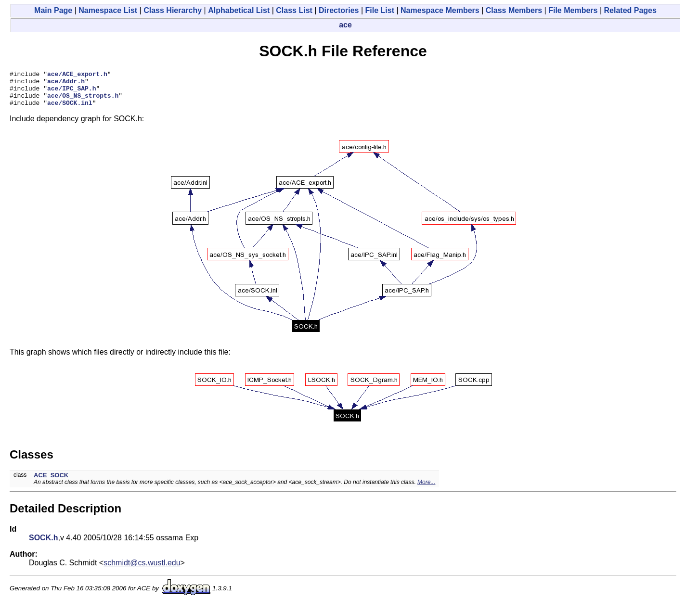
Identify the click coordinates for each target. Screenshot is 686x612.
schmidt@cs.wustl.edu (142, 570)
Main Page (53, 10)
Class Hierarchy (172, 10)
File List (379, 10)
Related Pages (630, 10)
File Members (572, 10)
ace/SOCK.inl (69, 109)
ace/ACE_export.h (77, 75)
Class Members (514, 10)
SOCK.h (43, 545)
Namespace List (107, 10)
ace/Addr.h (66, 83)
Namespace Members (440, 10)
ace (345, 25)
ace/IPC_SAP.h (71, 92)
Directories (339, 10)
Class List (294, 10)
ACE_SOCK (51, 482)
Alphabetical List (239, 10)
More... (426, 489)
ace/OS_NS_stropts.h (82, 101)
